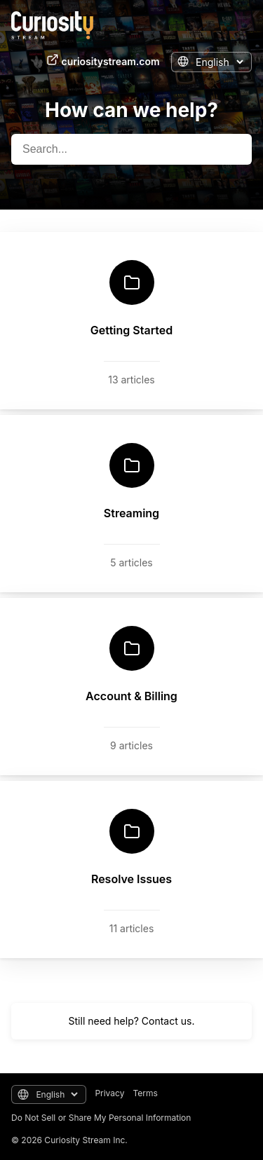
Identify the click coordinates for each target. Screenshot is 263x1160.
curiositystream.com (103, 60)
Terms (145, 1093)
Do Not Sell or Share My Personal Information (101, 1117)
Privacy (109, 1093)
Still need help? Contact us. (132, 1021)
